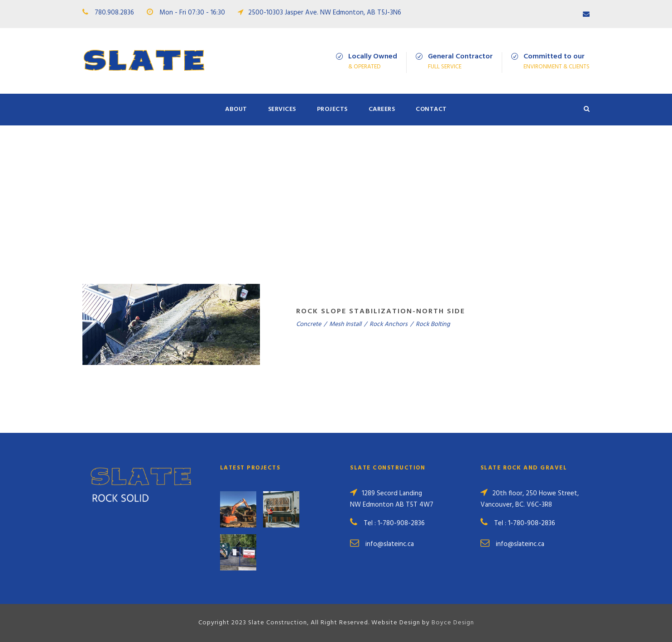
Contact (431, 109)
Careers (382, 109)
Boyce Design (453, 623)
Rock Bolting (433, 324)
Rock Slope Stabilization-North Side (380, 311)
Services (282, 109)
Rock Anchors (389, 324)
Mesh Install (345, 324)
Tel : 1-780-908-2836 (394, 523)
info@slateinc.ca (389, 544)
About (236, 109)
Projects (332, 109)
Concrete (308, 324)
